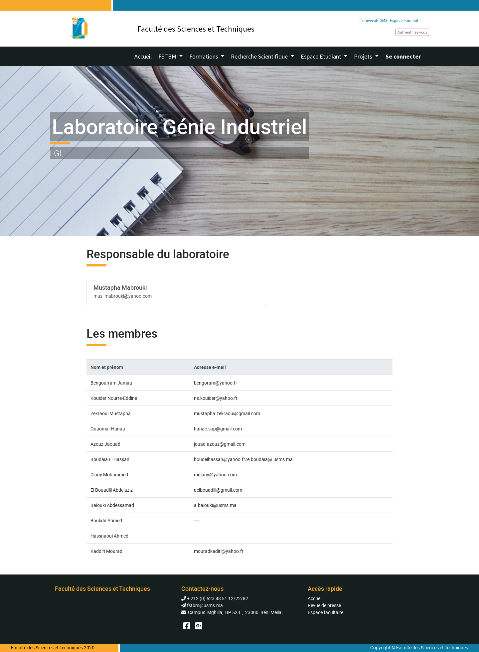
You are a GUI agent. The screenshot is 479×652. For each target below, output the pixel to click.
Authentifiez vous (412, 32)
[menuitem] (143, 56)
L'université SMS (373, 20)
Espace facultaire (325, 612)
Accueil (315, 598)
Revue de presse (324, 605)
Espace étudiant (404, 20)
